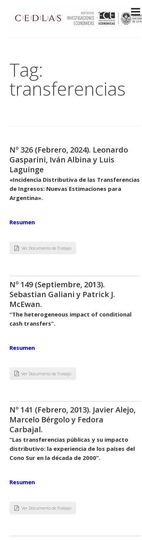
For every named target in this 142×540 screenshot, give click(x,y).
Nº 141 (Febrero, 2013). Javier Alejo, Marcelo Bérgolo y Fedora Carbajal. (72, 420)
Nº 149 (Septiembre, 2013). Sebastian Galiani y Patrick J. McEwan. (62, 294)
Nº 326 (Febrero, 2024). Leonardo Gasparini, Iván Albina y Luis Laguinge (68, 160)
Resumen (22, 222)
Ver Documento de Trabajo (42, 248)
